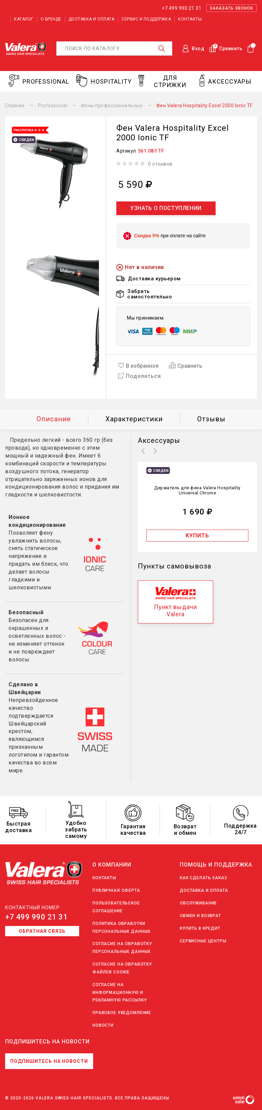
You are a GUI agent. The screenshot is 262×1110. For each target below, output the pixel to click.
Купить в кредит (200, 928)
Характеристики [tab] (134, 419)
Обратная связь (42, 931)
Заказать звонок (231, 8)
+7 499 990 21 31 (36, 917)
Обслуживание (198, 903)
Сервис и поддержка (146, 19)
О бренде (51, 19)
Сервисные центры (203, 941)
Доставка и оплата (92, 19)
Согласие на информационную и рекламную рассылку (119, 992)
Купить (197, 535)
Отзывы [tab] (211, 419)
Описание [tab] (54, 419)
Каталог (23, 19)
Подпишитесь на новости (49, 1061)
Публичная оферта (116, 890)
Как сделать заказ (203, 877)
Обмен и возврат (200, 915)
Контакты (190, 19)
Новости (103, 1025)
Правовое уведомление (121, 1012)
